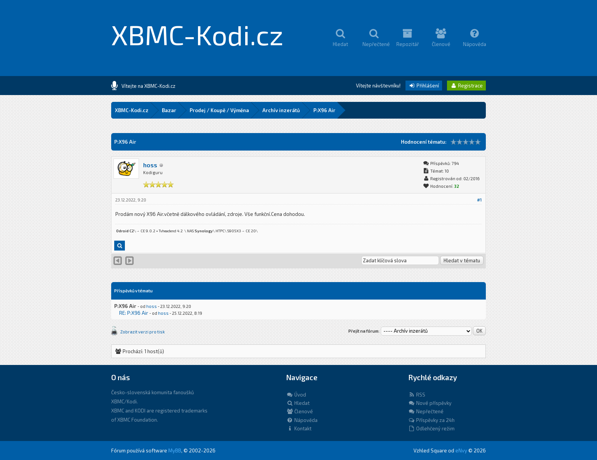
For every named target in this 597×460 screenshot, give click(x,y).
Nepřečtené (426, 411)
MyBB (174, 450)
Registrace (466, 85)
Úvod (296, 395)
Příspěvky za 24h (431, 420)
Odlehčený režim (431, 428)
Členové (299, 411)
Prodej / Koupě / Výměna (219, 110)
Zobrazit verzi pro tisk (142, 331)
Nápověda (302, 420)
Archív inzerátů (281, 110)
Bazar (169, 110)
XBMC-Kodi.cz (197, 34)
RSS (416, 395)
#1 (479, 199)
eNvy (461, 450)
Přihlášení (424, 85)
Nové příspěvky (430, 403)
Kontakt (298, 428)
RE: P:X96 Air (133, 313)
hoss (150, 164)
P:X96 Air (324, 110)
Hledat (298, 403)
